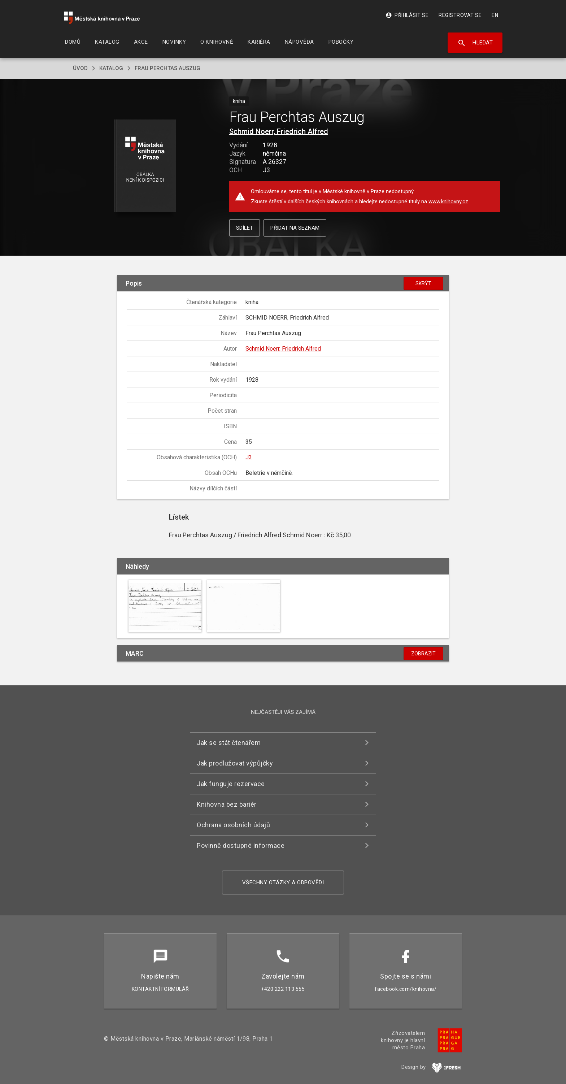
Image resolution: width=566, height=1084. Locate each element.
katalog (111, 68)
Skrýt (423, 283)
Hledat (475, 43)
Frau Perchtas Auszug (167, 68)
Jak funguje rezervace (231, 784)
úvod (80, 68)
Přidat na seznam (294, 228)
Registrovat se (460, 15)
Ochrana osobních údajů (233, 825)
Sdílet (244, 228)
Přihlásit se (407, 15)
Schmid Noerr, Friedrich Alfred (278, 131)
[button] (145, 166)
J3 (248, 457)
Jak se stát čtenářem (229, 742)
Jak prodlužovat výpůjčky (235, 763)
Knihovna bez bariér (227, 804)
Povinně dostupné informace (240, 845)
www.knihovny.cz (448, 201)
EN (495, 15)
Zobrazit (423, 653)
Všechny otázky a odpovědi (283, 882)
